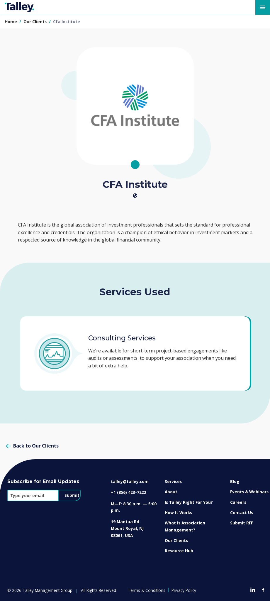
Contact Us (241, 512)
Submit (71, 495)
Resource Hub (179, 550)
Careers (238, 502)
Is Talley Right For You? (189, 502)
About (171, 491)
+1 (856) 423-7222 (128, 492)
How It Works (178, 512)
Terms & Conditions (146, 590)
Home (11, 21)
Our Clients (176, 540)
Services (173, 481)
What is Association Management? (185, 526)
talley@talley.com (130, 481)
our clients (35, 21)
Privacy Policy (183, 590)
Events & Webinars (249, 491)
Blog (235, 481)
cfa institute (66, 21)
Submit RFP (242, 523)
